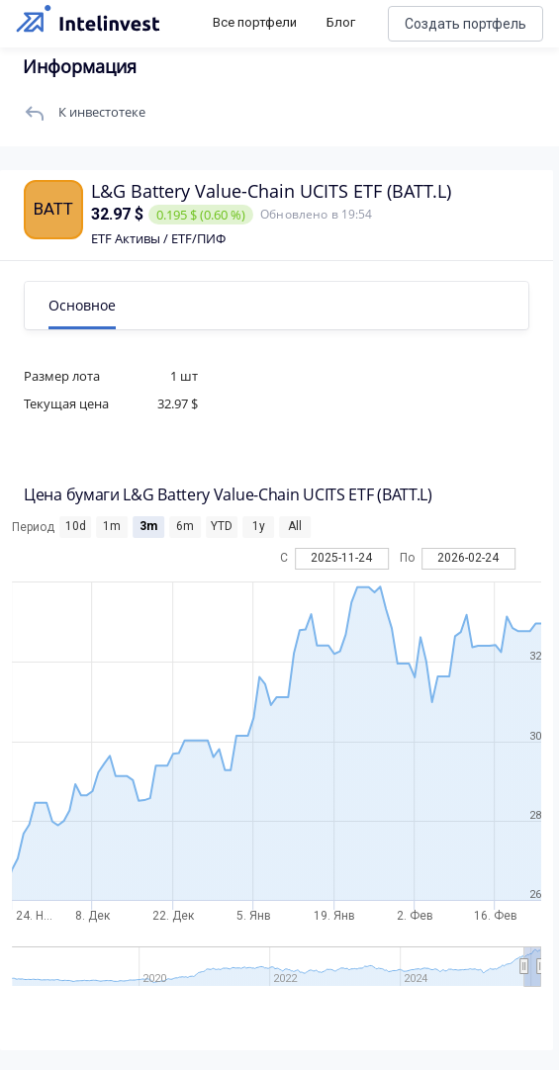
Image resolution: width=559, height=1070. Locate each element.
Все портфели (255, 22)
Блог (340, 22)
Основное (82, 305)
